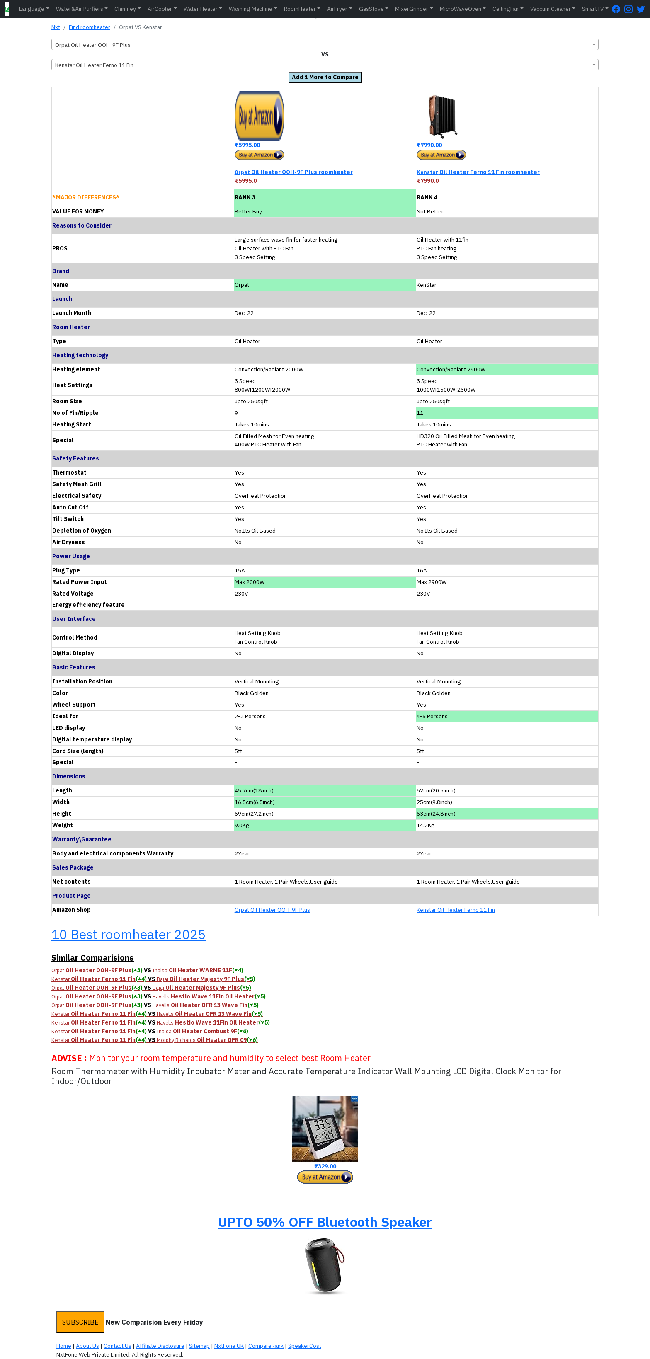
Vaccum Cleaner (550, 8)
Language (31, 8)
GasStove (371, 8)
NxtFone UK (229, 1345)
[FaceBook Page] (618, 9)
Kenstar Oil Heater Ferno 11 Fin (456, 909)
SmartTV (593, 8)
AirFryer (337, 8)
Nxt (55, 27)
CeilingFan (505, 8)
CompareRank (266, 1345)
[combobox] (325, 44)
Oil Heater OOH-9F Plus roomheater (294, 172)
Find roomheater (89, 27)
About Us (87, 1345)
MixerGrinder (411, 8)
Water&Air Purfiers (79, 8)
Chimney (125, 8)
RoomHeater (300, 8)
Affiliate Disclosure (160, 1345)
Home (63, 1345)
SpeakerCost (304, 1345)
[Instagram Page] (630, 9)
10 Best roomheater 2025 (128, 934)
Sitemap (199, 1345)
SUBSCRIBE (80, 1322)
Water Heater (201, 8)
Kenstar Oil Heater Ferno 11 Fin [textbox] (94, 65)
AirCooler (160, 8)
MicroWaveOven (460, 8)
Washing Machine (250, 8)
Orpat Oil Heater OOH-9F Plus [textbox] (93, 44)
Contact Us (117, 1345)
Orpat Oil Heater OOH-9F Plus (272, 909)
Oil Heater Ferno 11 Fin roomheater (478, 172)
